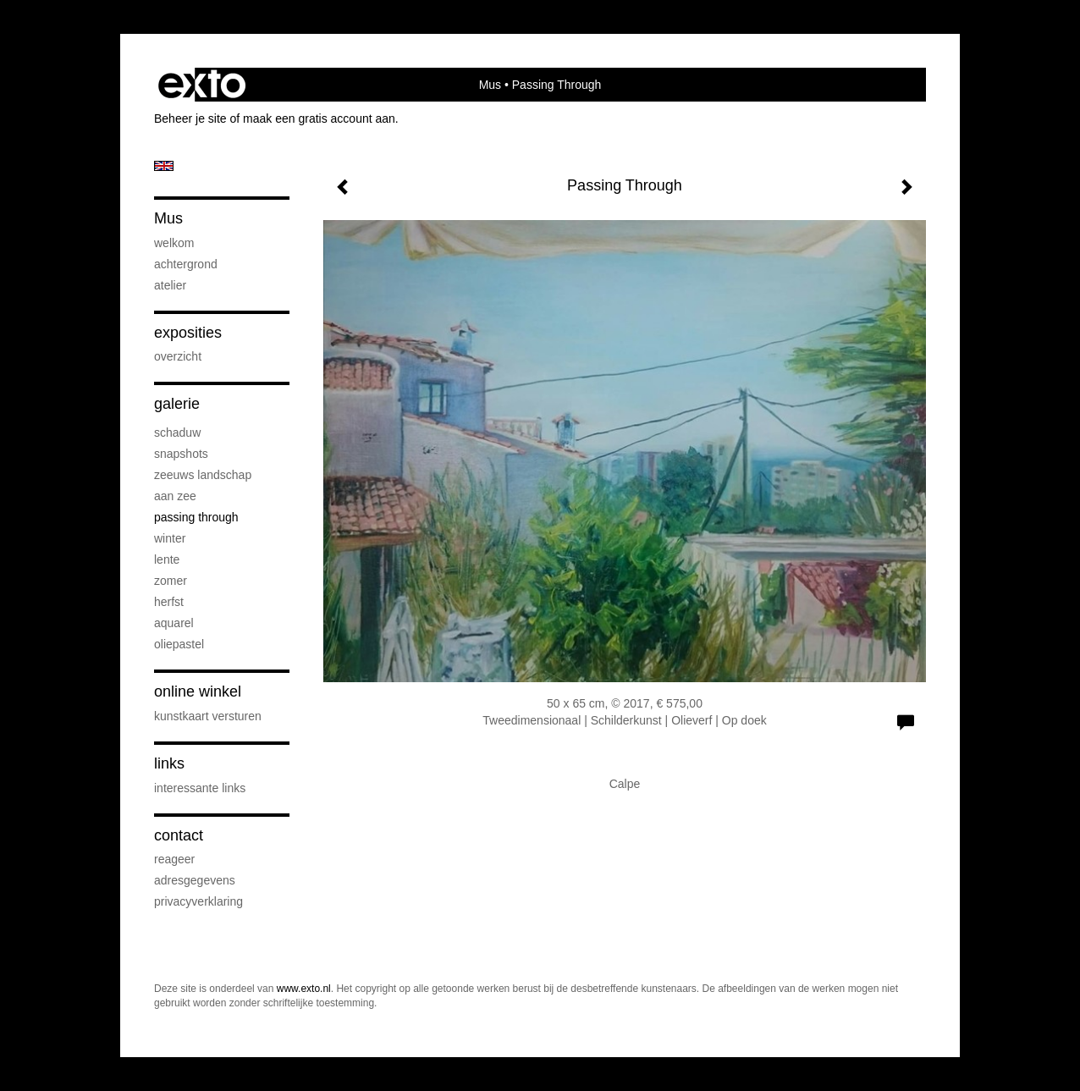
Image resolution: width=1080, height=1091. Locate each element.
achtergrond (186, 264)
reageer (174, 859)
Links (169, 763)
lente (166, 559)
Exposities (188, 332)
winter (169, 538)
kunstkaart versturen (208, 716)
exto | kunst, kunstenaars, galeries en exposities (202, 85)
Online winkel (197, 691)
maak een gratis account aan (319, 118)
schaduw (177, 432)
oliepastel (179, 644)
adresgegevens (194, 880)
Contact (178, 835)
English (164, 166)
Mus (490, 84)
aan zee (175, 496)
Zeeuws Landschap (202, 475)
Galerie (177, 403)
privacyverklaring (198, 901)
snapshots (181, 453)
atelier (170, 285)
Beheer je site (190, 118)
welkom (174, 243)
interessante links (199, 788)
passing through (196, 517)
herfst (169, 602)
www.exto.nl (304, 989)
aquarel (174, 623)
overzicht (177, 356)
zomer (170, 580)
